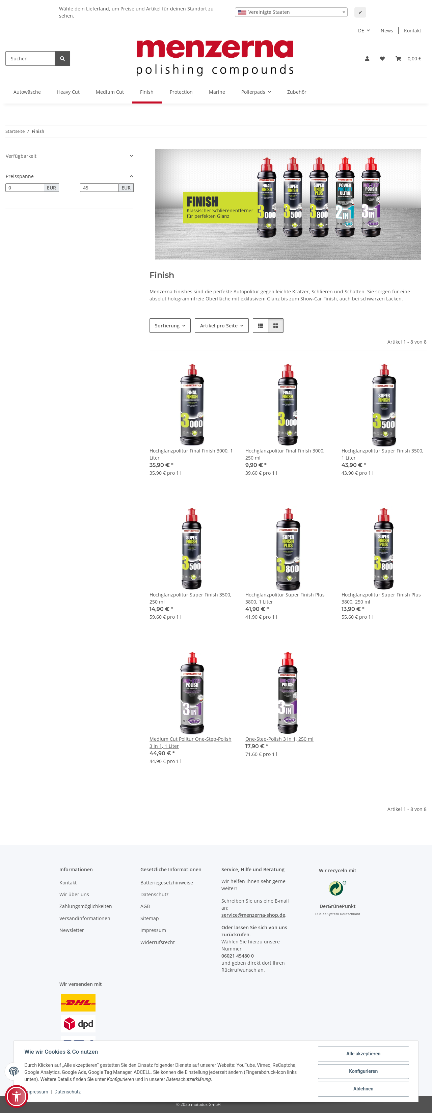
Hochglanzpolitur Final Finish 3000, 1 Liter (191, 454)
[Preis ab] (24, 187)
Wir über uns (74, 894)
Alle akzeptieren (363, 1054)
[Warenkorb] (408, 58)
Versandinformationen (84, 918)
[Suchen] (30, 58)
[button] (367, 58)
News (387, 30)
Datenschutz (68, 1091)
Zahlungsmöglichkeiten (85, 906)
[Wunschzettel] (382, 58)
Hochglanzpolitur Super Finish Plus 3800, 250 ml (381, 598)
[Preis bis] (99, 187)
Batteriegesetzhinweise (166, 882)
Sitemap (149, 918)
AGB (145, 906)
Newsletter (71, 930)
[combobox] (291, 12)
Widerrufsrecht (157, 942)
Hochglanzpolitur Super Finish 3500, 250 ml (191, 598)
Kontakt (412, 30)
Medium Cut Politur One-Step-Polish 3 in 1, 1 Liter (191, 742)
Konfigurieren (363, 1071)
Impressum (36, 1091)
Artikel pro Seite (219, 325)
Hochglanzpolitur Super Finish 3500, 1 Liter (383, 454)
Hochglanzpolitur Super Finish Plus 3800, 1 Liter (285, 598)
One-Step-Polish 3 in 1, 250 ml (279, 739)
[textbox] (291, 12)
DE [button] (361, 30)
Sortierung (167, 325)
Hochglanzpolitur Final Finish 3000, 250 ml (285, 454)
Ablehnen (363, 1089)
